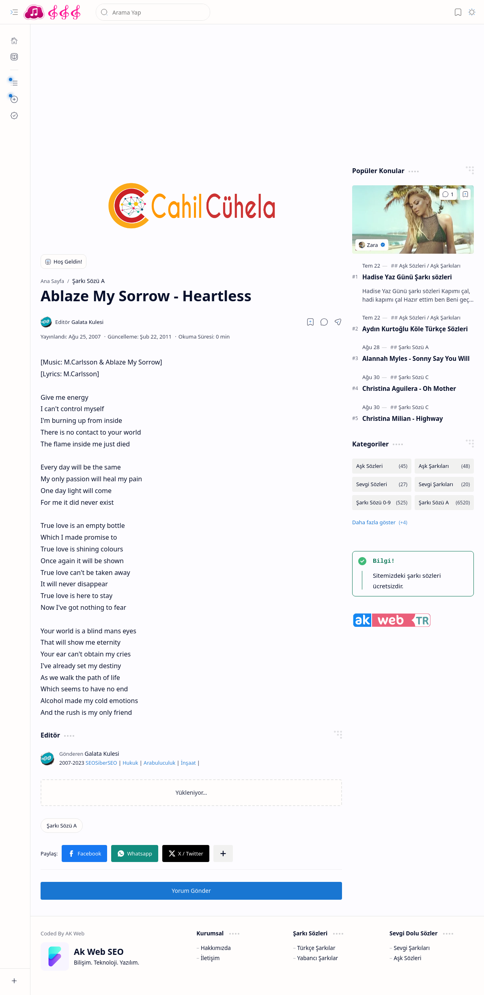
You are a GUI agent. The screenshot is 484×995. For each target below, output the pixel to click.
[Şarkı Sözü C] (413, 377)
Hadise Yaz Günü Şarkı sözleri (407, 277)
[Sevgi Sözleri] (381, 484)
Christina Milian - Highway (402, 418)
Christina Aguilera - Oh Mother (409, 388)
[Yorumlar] (448, 194)
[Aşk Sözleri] (414, 265)
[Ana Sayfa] (14, 40)
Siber (101, 762)
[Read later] (310, 322)
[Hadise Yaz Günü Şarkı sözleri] (413, 219)
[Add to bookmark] (465, 194)
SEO (90, 762)
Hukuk (130, 762)
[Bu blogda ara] (153, 12)
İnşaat (188, 762)
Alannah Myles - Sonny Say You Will (415, 358)
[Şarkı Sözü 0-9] (381, 502)
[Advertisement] (257, 93)
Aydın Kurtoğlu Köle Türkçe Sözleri (415, 329)
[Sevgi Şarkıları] (444, 484)
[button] (14, 12)
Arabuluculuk (159, 762)
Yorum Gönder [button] (191, 890)
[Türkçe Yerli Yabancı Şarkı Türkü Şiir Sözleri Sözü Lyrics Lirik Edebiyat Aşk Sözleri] (52, 12)
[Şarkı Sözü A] (62, 825)
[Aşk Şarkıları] (445, 265)
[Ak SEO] (14, 57)
